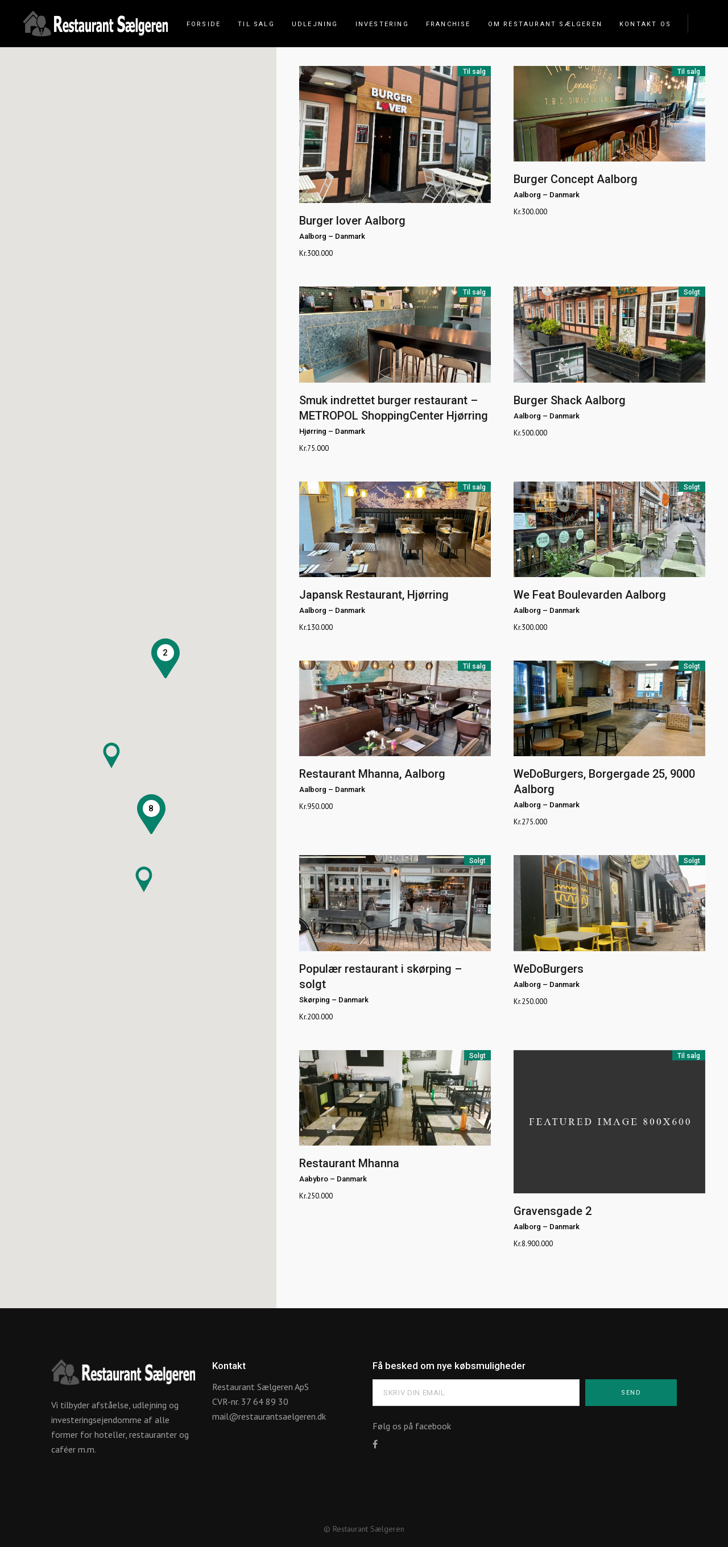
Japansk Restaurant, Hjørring (374, 595)
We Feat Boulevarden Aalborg (590, 595)
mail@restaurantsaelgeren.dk (269, 1416)
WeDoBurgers (549, 969)
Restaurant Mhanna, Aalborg (372, 774)
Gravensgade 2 (553, 1211)
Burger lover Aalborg (352, 220)
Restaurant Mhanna (349, 1163)
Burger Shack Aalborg (570, 400)
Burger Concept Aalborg (576, 179)
